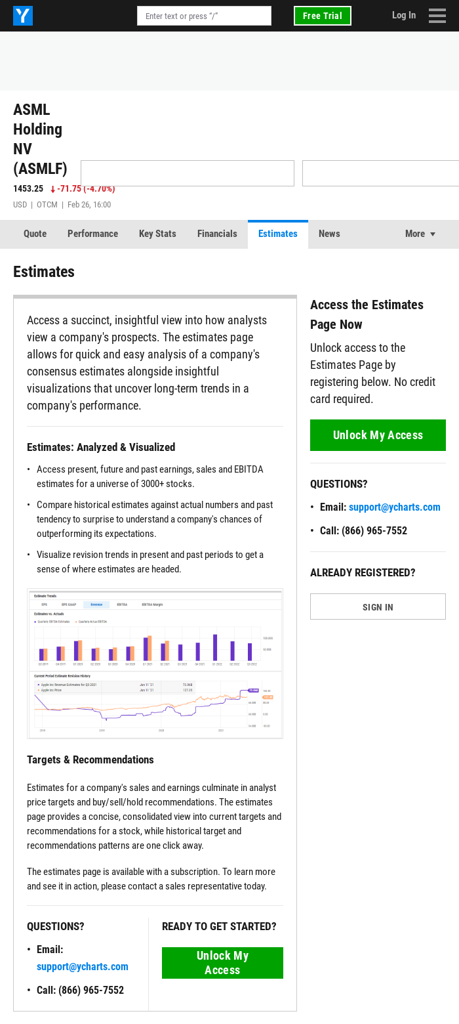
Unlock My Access (223, 963)
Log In (404, 15)
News (329, 234)
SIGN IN (378, 607)
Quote (35, 234)
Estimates (278, 234)
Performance (93, 234)
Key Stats (157, 234)
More (415, 234)
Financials (217, 234)
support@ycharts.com (83, 966)
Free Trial (322, 16)
